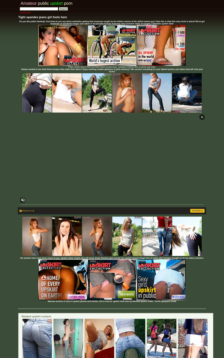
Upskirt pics (25, 12)
